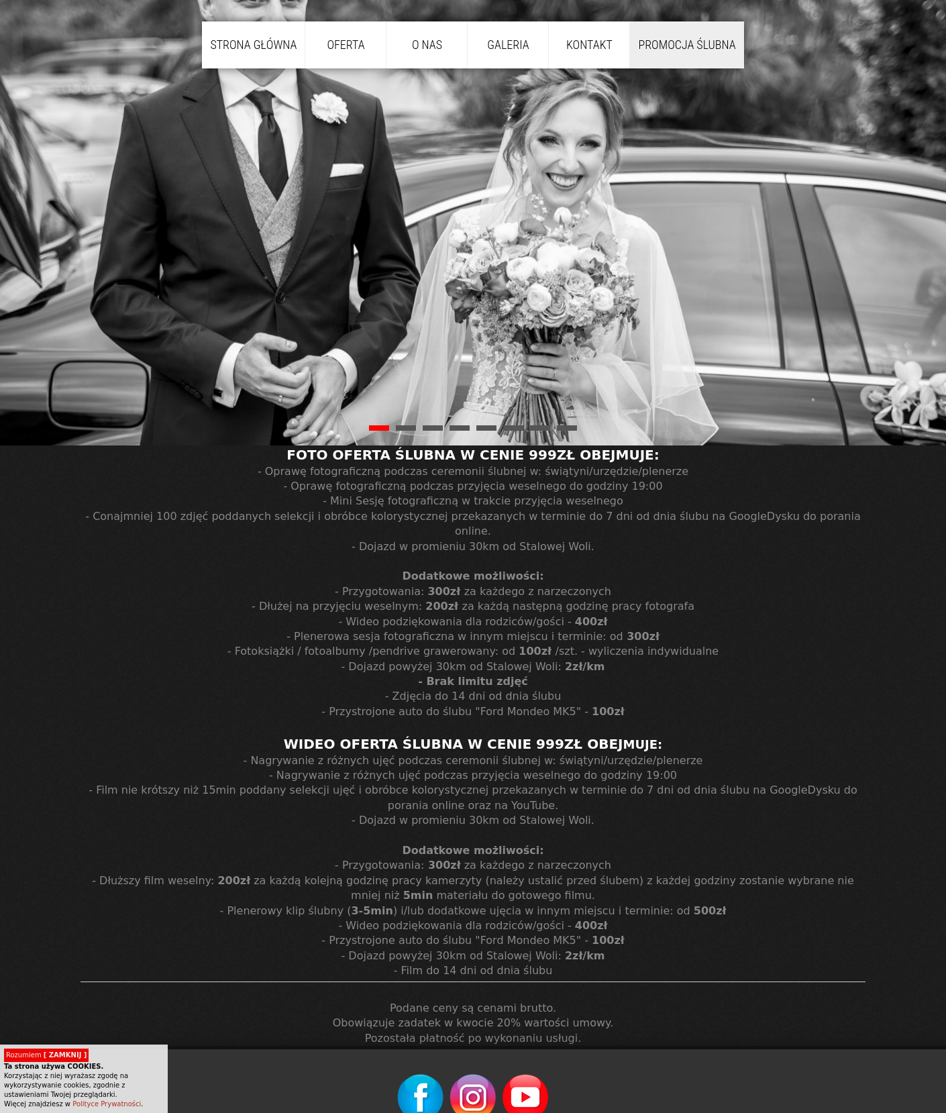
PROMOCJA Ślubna (686, 45)
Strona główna (253, 45)
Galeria (508, 45)
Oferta (345, 45)
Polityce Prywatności (106, 1104)
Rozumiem (46, 1055)
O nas (427, 45)
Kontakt (589, 45)
